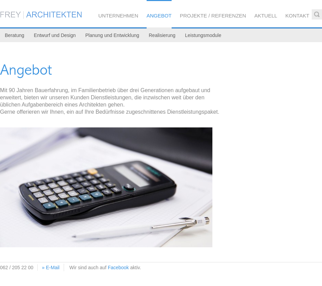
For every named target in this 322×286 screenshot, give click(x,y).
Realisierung (162, 35)
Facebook (118, 267)
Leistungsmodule (203, 35)
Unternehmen (118, 15)
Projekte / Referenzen (213, 15)
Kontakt (297, 15)
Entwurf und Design (55, 35)
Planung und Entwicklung (112, 35)
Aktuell (265, 15)
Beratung (14, 35)
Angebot (159, 15)
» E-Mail (50, 267)
